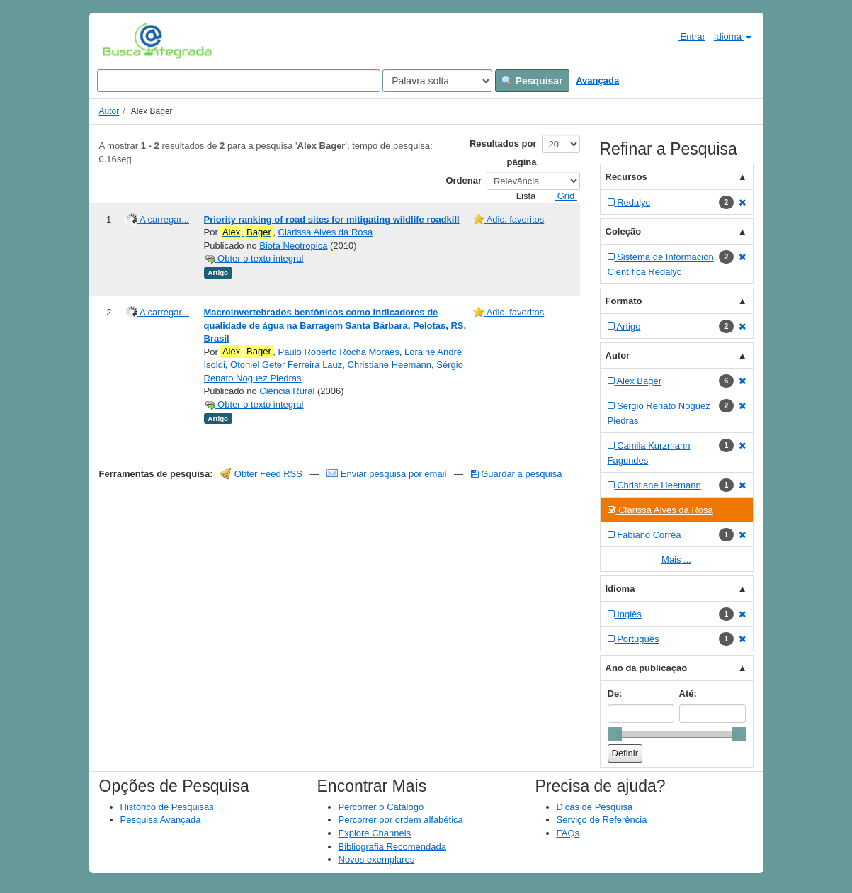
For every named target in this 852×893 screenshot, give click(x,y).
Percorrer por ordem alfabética (401, 819)
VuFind (124, 40)
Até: (688, 693)
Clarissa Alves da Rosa (325, 232)
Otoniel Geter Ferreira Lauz (286, 364)
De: (615, 693)
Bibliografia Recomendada (392, 846)
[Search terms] (238, 80)
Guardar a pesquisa (516, 473)
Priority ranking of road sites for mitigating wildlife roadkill (332, 219)
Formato (624, 301)
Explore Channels (375, 833)
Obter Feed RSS (261, 473)
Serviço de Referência (602, 819)
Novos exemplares (377, 859)
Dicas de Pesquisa (595, 807)
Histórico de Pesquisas (167, 807)
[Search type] (437, 80)
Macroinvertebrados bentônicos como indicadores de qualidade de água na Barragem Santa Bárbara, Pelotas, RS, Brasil (335, 325)
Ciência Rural (286, 391)
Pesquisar (532, 80)
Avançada (597, 80)
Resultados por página (503, 152)
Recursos (626, 177)
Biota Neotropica (293, 245)
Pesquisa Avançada (160, 819)
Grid (560, 196)
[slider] (615, 734)
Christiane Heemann (390, 364)
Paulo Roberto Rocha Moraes (338, 352)
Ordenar (463, 180)
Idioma (732, 36)
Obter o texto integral (254, 258)
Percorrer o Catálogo (381, 807)
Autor (109, 111)
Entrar (685, 36)
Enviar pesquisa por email (387, 473)
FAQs (568, 833)
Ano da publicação (647, 668)
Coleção (624, 231)
